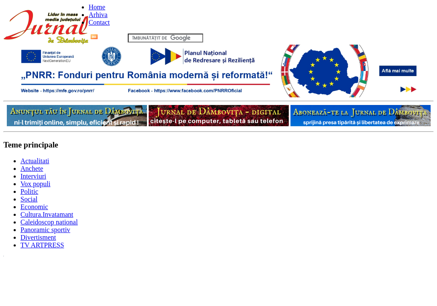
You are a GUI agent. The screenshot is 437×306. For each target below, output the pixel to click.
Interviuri (33, 176)
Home (97, 7)
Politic (29, 191)
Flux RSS (108, 37)
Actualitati (34, 160)
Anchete (31, 168)
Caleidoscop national (49, 222)
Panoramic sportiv (45, 229)
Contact (99, 22)
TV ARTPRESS (42, 245)
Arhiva (98, 14)
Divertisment (38, 237)
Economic (34, 206)
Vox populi (35, 183)
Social (28, 199)
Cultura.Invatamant (46, 214)
